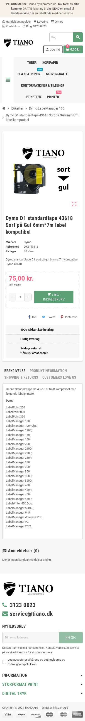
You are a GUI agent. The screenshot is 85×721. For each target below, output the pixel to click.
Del (32, 317)
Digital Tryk (14, 693)
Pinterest (69, 317)
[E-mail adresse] (30, 637)
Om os (57, 21)
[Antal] (20, 297)
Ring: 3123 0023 (34, 26)
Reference (12, 246)
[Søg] (66, 37)
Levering (41, 21)
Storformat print (20, 684)
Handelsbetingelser (16, 21)
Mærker (11, 242)
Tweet (48, 317)
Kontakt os (11, 26)
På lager (11, 251)
